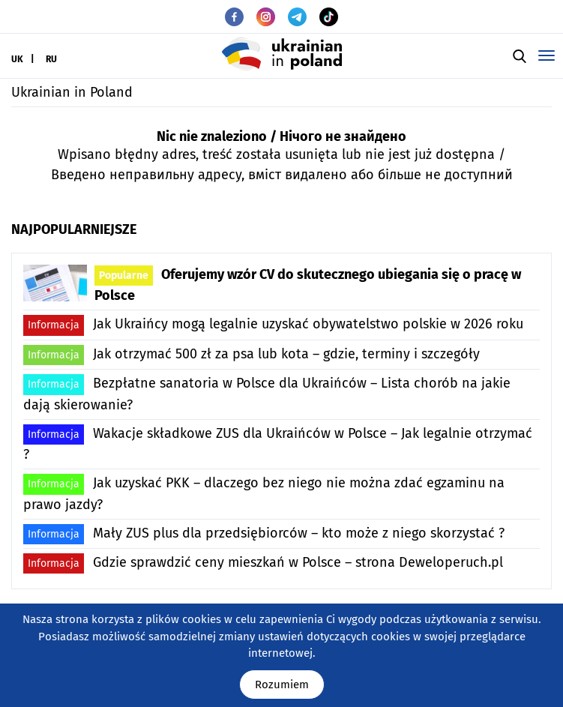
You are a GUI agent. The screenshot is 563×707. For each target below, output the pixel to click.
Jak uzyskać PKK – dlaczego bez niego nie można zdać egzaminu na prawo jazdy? (264, 493)
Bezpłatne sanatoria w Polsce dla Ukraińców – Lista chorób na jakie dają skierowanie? (267, 393)
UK (17, 59)
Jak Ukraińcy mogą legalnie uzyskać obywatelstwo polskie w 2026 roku (273, 325)
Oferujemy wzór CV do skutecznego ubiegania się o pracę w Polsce (307, 284)
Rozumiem (282, 684)
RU (51, 59)
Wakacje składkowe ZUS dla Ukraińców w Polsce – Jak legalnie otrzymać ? (277, 443)
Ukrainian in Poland (72, 92)
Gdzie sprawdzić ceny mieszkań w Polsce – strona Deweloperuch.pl (263, 563)
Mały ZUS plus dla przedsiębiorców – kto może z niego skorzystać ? (264, 534)
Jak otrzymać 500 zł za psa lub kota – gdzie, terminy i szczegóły (251, 355)
